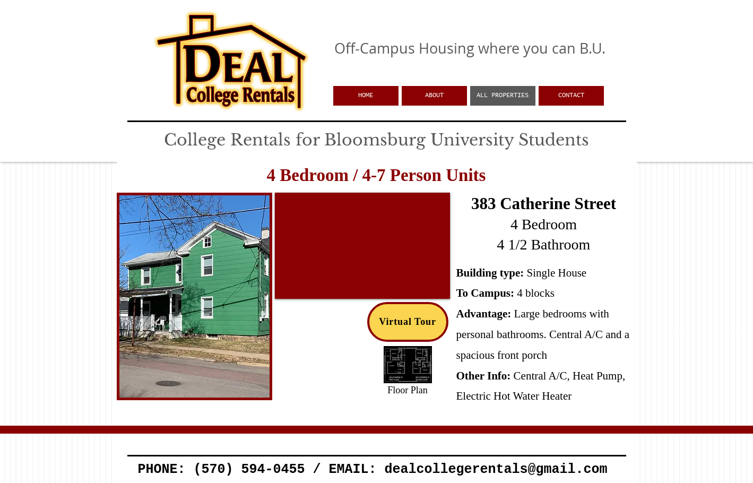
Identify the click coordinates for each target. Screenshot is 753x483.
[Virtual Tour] (407, 322)
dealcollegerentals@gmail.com (495, 469)
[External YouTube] (362, 246)
